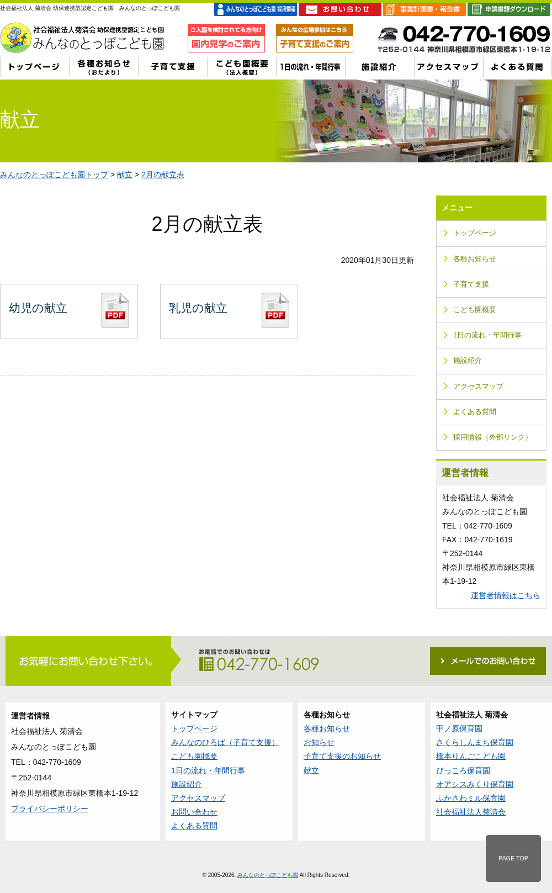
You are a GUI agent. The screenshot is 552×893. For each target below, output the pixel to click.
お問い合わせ (194, 811)
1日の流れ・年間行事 (487, 335)
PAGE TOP (513, 858)
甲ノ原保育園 (459, 728)
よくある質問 (474, 412)
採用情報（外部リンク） (492, 437)
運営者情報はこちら (505, 595)
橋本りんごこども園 (471, 756)
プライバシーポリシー (49, 808)
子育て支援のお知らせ (342, 756)
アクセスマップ (478, 386)
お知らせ (319, 742)
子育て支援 (471, 284)
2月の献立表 (162, 174)
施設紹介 (467, 360)
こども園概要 (474, 310)
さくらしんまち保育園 (474, 742)
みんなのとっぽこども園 (267, 875)
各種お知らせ (474, 259)
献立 (124, 174)
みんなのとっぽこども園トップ (54, 174)
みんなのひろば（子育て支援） (225, 742)
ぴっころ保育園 (463, 770)
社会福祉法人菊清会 (471, 811)
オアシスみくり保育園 (474, 784)
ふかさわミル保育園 (471, 798)
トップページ (474, 233)
